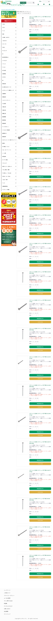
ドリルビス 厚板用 (6, 130)
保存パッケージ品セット (7, 166)
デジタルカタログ (8, 606)
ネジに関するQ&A (8, 601)
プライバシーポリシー (9, 595)
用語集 (5, 603)
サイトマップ (7, 614)
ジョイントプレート (6, 100)
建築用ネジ (4, 133)
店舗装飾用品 (5, 186)
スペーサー (4, 44)
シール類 (4, 153)
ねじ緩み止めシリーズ (6, 87)
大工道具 (4, 103)
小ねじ (3, 24)
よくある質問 (7, 598)
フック (3, 183)
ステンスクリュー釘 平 (10, 9)
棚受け (3, 143)
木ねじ (3, 47)
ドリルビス (4, 60)
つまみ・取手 (5, 179)
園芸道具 (4, 123)
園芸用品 (4, 120)
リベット (4, 63)
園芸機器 (4, 116)
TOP (2, 9)
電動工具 (4, 113)
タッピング (4, 50)
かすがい (4, 77)
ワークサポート (5, 126)
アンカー (4, 67)
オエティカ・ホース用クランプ (8, 140)
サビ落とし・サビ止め (6, 173)
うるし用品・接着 (5, 169)
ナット (3, 30)
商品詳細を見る (40, 35)
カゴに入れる (40, 38)
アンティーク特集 (5, 189)
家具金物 (4, 156)
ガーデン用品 (5, 159)
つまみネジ (4, 40)
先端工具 (4, 110)
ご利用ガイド (7, 593)
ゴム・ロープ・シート (6, 149)
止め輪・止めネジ (5, 37)
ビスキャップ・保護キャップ (8, 90)
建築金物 (4, 136)
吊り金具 (4, 70)
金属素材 (4, 93)
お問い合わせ (7, 608)
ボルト (3, 27)
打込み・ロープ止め (6, 176)
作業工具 (4, 106)
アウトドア (4, 163)
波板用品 (4, 73)
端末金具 (4, 83)
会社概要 (6, 611)
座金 (3, 34)
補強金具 (4, 96)
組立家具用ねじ (5, 57)
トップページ (7, 590)
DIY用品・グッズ (5, 146)
